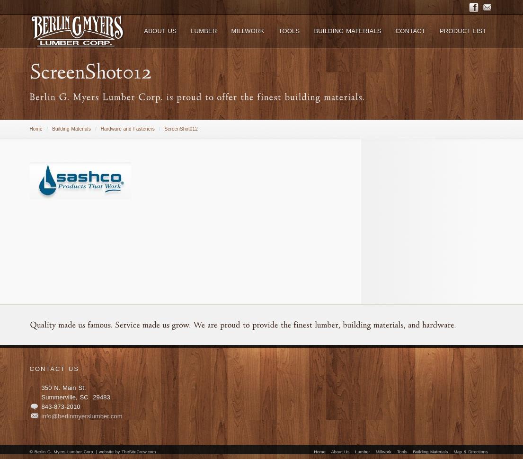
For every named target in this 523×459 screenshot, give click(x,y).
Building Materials (71, 129)
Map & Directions (470, 452)
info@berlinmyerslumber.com (82, 416)
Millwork (383, 452)
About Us (340, 452)
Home (36, 129)
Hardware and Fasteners (128, 129)
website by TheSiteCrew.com (127, 452)
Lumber (362, 452)
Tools (402, 452)
